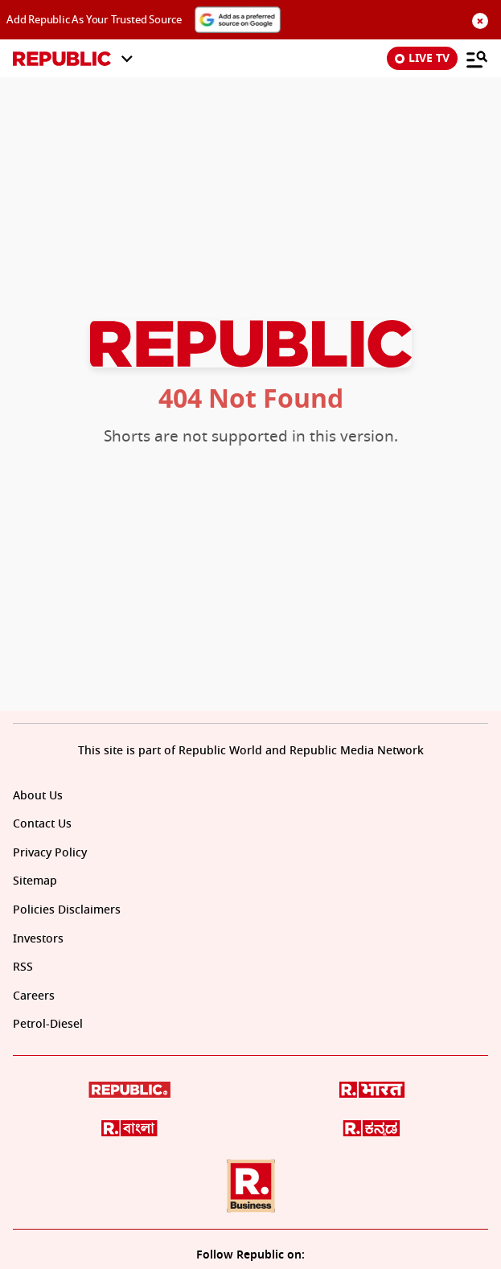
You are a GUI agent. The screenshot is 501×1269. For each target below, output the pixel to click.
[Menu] (477, 58)
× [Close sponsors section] (479, 21)
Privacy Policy (50, 852)
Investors (38, 938)
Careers (34, 996)
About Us (38, 795)
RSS (23, 967)
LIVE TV (422, 58)
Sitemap (35, 881)
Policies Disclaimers (67, 909)
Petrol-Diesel (48, 1024)
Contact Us (42, 823)
